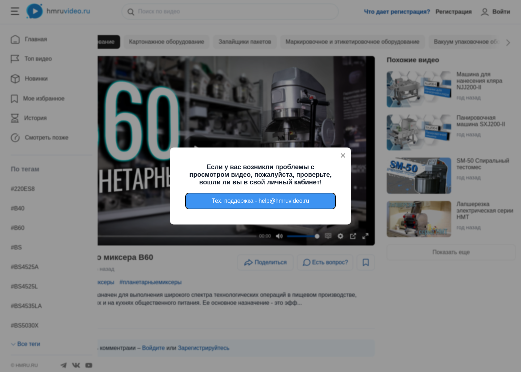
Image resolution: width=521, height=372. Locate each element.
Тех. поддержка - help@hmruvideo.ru (260, 201)
